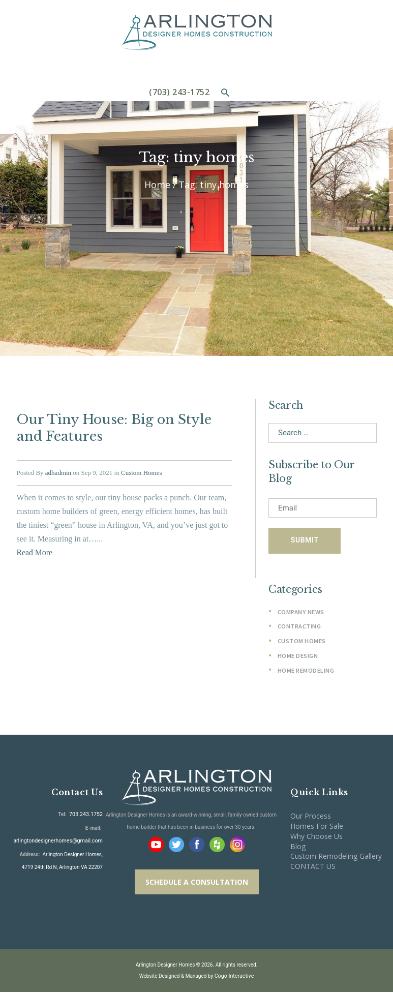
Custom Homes (141, 470)
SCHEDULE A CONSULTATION (196, 883)
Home (157, 185)
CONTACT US (313, 867)
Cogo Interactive (234, 977)
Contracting (299, 627)
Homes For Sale (316, 826)
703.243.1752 (86, 815)
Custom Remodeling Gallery (336, 857)
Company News (301, 612)
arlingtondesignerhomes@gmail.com (61, 841)
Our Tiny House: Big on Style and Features (112, 426)
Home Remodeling (306, 671)
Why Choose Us (316, 836)
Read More (35, 550)
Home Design (298, 656)
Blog (298, 847)
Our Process (310, 817)
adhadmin (58, 470)
